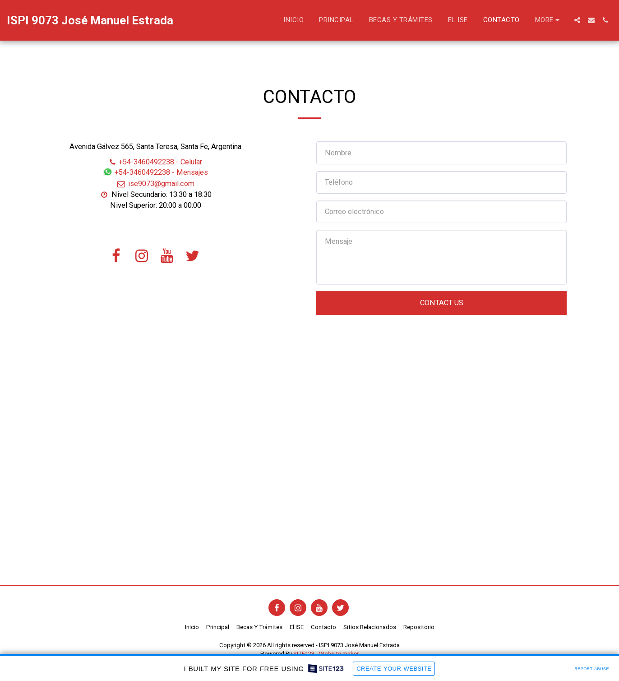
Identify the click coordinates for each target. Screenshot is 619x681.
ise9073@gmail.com (155, 183)
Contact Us (441, 303)
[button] (577, 20)
